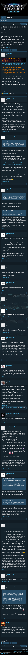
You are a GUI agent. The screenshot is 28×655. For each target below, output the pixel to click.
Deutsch (2, 649)
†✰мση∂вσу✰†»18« (10, 426)
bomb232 (3, 360)
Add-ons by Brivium (4, 653)
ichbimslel (8, 524)
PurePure (8, 622)
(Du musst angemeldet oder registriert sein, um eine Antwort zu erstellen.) (12, 641)
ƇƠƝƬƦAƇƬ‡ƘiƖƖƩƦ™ (10, 98)
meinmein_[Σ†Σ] (9, 365)
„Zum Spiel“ (8, 47)
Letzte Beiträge (4, 20)
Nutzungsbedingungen (18, 651)
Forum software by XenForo (5, 652)
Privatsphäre (25, 651)
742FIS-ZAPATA (9, 266)
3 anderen (21, 407)
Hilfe (26, 649)
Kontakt (23, 649)
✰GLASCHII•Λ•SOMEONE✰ (12, 413)
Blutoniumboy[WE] (10, 136)
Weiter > (15, 49)
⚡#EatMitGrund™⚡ (6, 93)
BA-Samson (9, 53)
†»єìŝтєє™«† (9, 381)
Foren (3, 17)
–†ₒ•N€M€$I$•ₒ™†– (9, 407)
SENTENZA (10, 183)
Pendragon (15, 407)
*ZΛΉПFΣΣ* (4, 183)
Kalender (9, 17)
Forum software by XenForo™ (16, 652)
